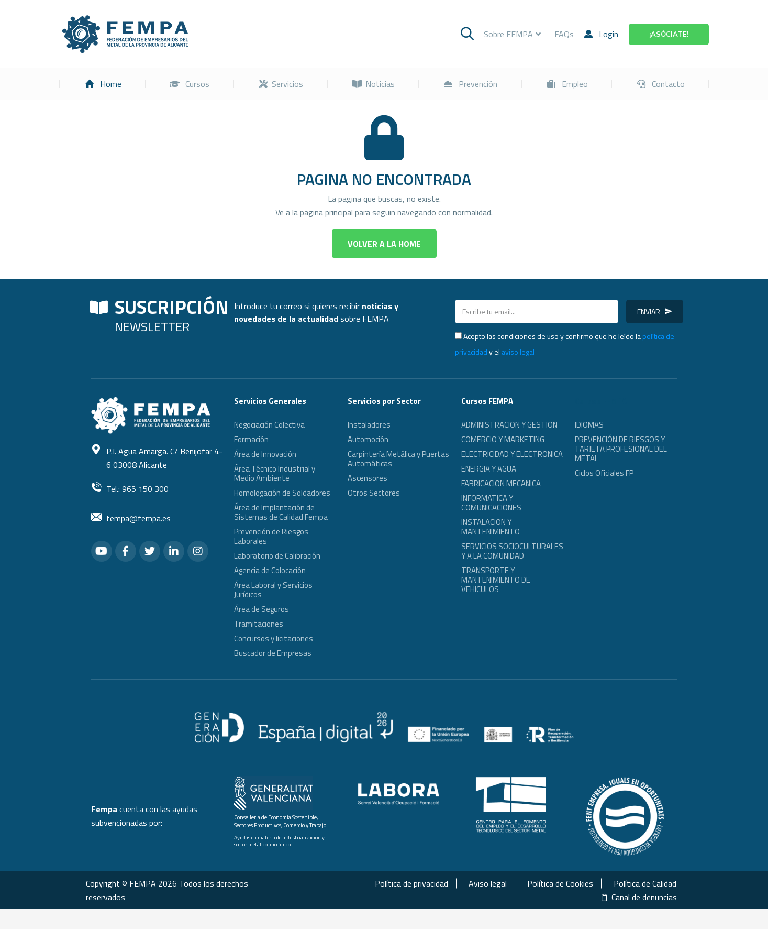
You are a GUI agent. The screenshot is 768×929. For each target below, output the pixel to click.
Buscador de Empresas (272, 673)
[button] (384, 263)
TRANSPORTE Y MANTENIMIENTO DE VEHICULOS (495, 599)
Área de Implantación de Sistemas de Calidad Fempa (281, 532)
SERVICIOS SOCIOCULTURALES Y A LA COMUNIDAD (512, 571)
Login (601, 54)
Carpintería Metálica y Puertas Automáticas (398, 478)
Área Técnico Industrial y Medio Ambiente (274, 493)
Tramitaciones (258, 644)
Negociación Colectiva (269, 445)
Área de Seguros (261, 629)
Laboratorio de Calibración (277, 576)
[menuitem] (103, 103)
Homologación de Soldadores (282, 513)
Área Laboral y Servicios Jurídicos (273, 609)
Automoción (368, 459)
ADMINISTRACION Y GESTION (509, 445)
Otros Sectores (374, 513)
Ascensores (367, 498)
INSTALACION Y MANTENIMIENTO (490, 547)
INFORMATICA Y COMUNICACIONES (491, 522)
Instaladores (369, 445)
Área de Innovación (265, 474)
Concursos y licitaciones (273, 658)
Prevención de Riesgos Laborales (271, 556)
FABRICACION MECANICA (501, 503)
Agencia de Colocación (270, 590)
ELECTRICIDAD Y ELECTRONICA (512, 474)
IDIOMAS (589, 445)
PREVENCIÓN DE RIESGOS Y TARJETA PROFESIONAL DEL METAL (621, 468)
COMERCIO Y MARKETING (502, 459)
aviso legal (518, 371)
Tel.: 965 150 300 (137, 508)
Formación (251, 459)
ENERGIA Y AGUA (488, 489)
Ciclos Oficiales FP (604, 493)
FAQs (564, 54)
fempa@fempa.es (138, 538)
